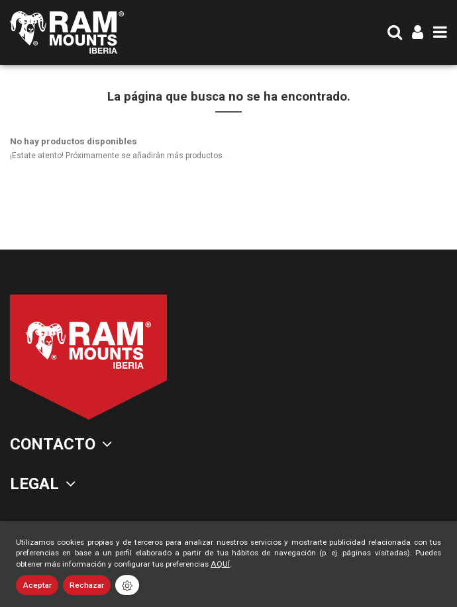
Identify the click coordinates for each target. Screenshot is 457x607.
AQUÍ (220, 564)
